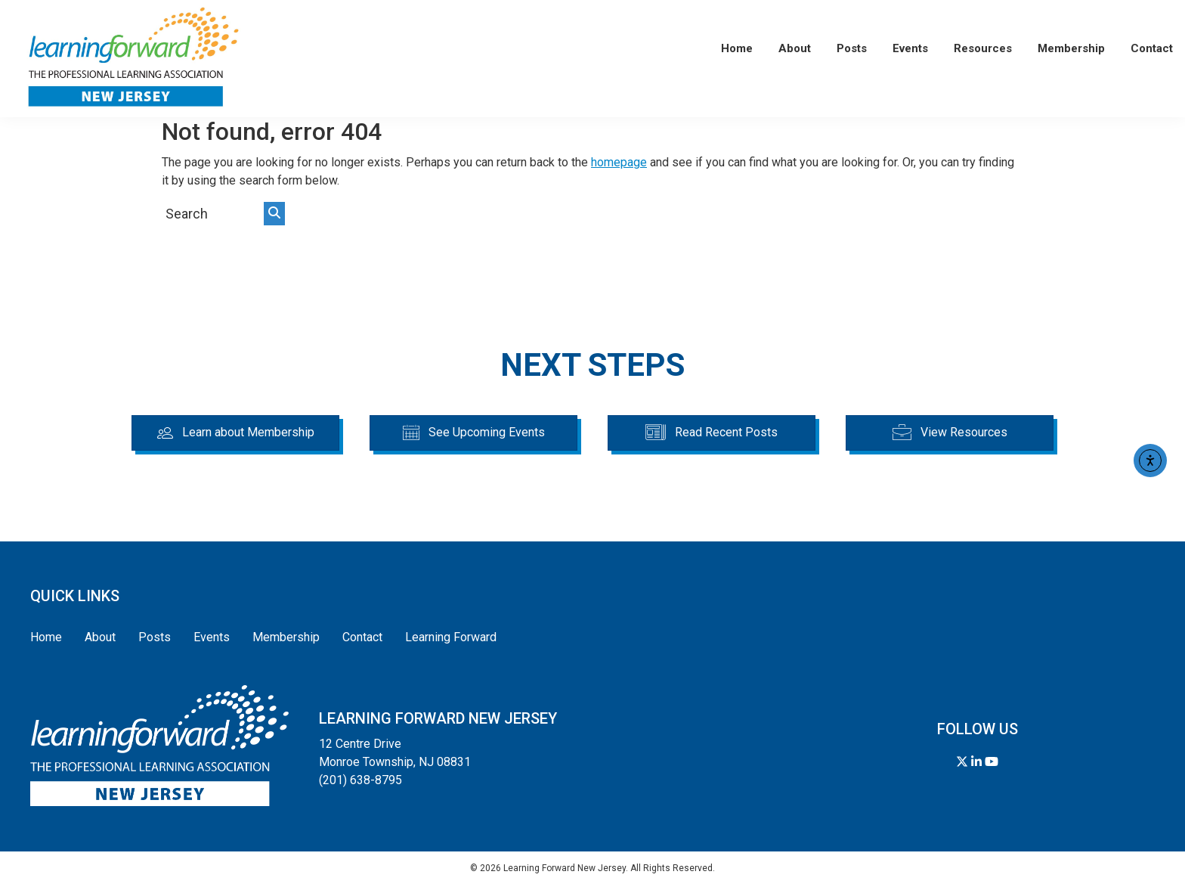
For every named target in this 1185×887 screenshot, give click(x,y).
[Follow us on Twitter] (962, 762)
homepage (619, 162)
